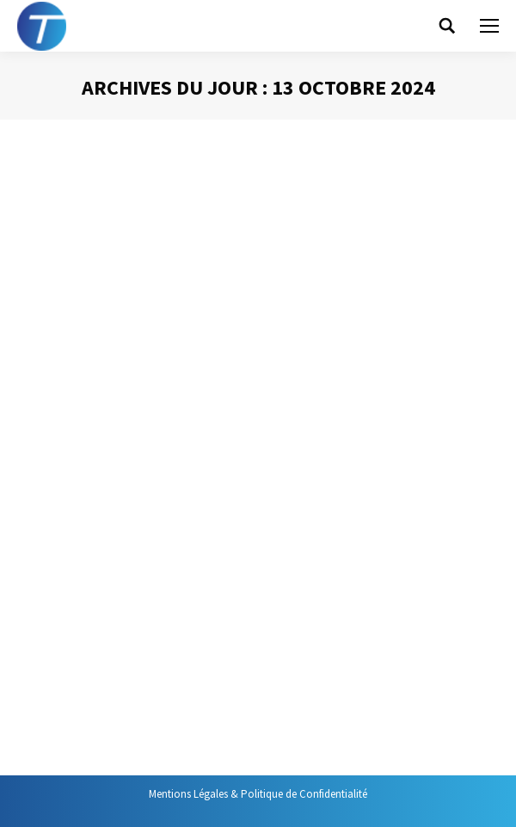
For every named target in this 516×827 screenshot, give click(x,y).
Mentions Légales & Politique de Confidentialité (258, 794)
